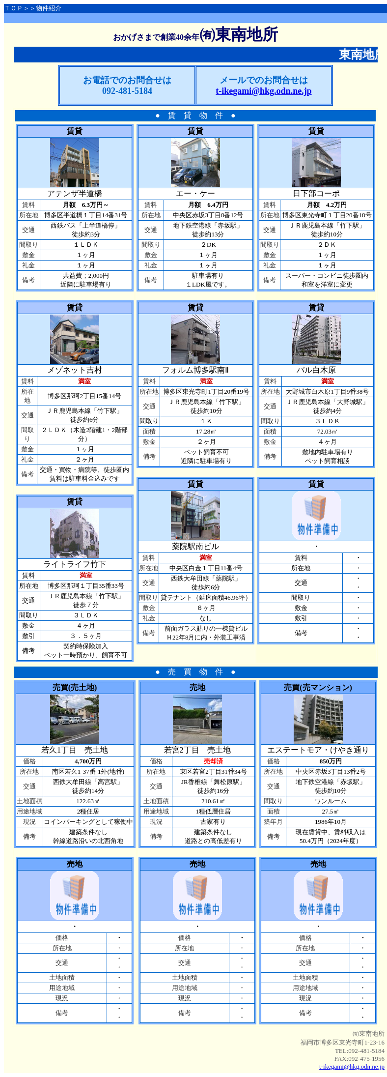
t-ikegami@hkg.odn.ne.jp (352, 1066)
